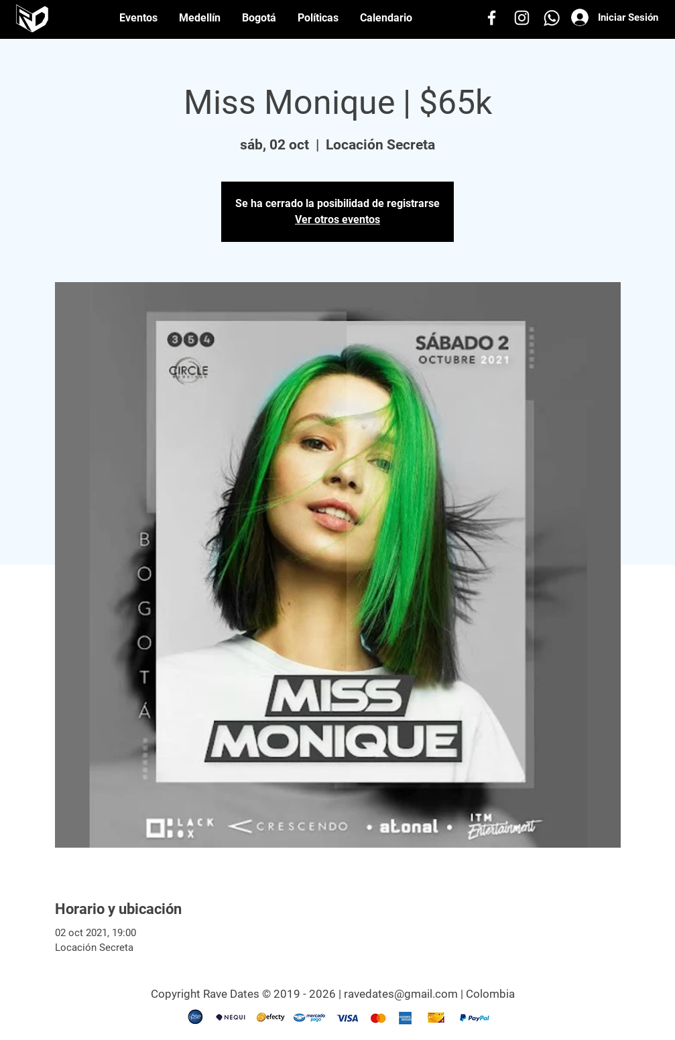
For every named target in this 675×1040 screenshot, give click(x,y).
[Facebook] (491, 17)
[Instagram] (522, 17)
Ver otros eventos (337, 219)
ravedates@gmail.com (401, 993)
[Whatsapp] (552, 17)
